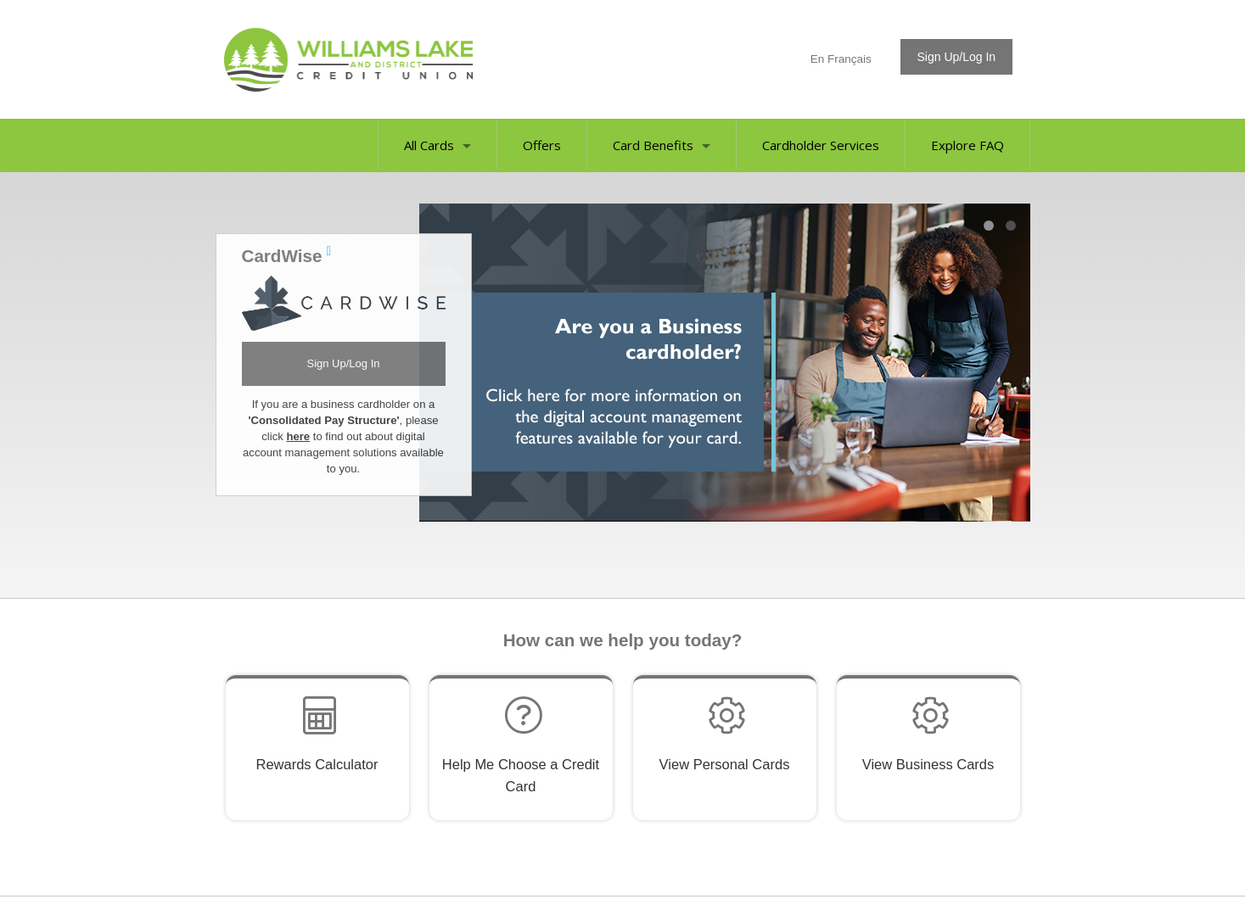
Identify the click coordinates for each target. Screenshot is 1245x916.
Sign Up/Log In (342, 363)
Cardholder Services (820, 145)
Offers (542, 145)
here (298, 436)
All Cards (437, 145)
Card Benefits (661, 145)
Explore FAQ (967, 145)
